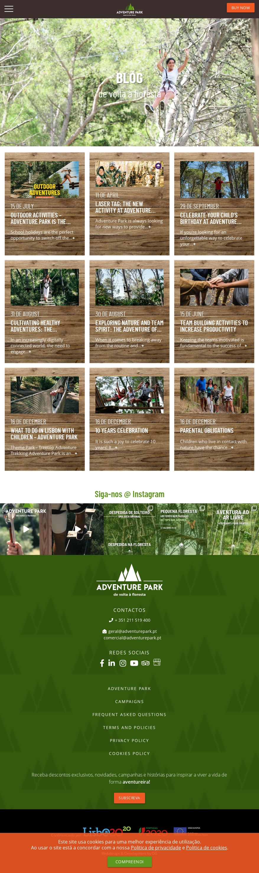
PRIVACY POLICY (129, 740)
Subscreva (129, 797)
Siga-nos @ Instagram (129, 494)
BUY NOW (241, 7)
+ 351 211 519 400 (129, 620)
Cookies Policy (129, 753)
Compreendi (129, 861)
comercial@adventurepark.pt (132, 638)
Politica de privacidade (156, 847)
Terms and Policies (129, 727)
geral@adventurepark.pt (129, 631)
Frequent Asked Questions (129, 715)
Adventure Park (129, 689)
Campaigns (129, 702)
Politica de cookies (206, 847)
